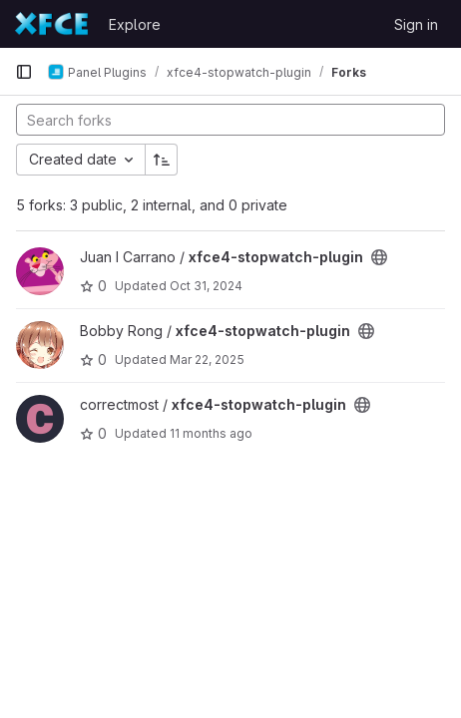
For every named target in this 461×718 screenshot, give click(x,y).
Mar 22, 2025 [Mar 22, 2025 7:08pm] (207, 359)
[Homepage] (52, 24)
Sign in (416, 24)
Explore (135, 24)
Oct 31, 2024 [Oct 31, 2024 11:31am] (206, 285)
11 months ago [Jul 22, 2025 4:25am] (211, 433)
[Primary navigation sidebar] (24, 72)
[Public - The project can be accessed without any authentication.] (379, 257)
